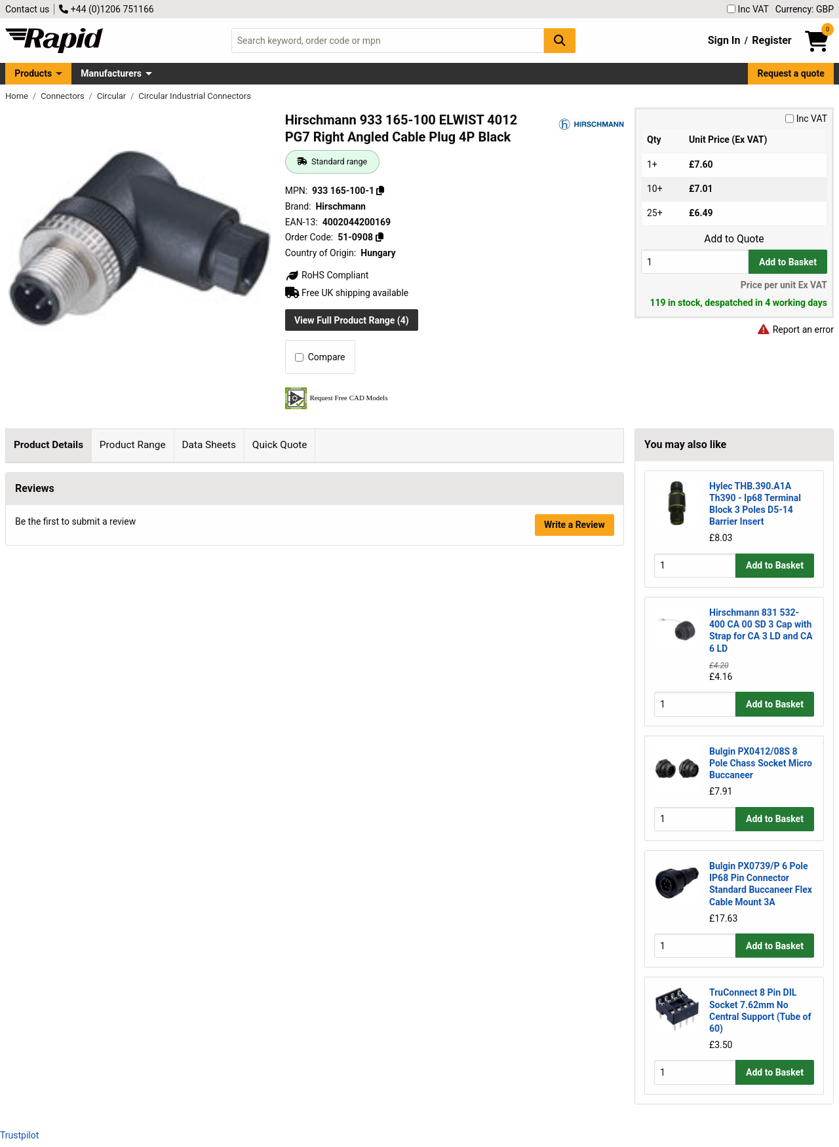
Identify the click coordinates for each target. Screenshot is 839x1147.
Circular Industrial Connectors (194, 96)
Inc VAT (748, 9)
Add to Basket (788, 262)
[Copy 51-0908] (379, 237)
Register (771, 40)
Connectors (64, 96)
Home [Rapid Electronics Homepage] (17, 96)
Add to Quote (734, 239)
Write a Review (574, 889)
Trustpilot (19, 1135)
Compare (320, 357)
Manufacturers (111, 73)
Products (33, 73)
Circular (112, 96)
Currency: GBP (804, 9)
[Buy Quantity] (695, 262)
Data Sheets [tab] (209, 445)
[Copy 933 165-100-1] (380, 190)
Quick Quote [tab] (279, 445)
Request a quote (791, 73)
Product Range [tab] (133, 445)
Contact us (27, 9)
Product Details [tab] (48, 445)
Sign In (724, 40)
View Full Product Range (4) (351, 320)
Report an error (795, 329)
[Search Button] (560, 40)
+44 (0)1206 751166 (106, 9)
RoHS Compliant (327, 275)
